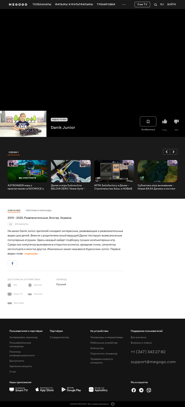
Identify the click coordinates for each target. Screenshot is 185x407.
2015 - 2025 (15, 218)
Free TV (142, 4)
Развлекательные (36, 218)
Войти (171, 4)
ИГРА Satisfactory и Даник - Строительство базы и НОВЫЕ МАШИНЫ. (113, 187)
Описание (14, 210)
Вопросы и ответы (141, 342)
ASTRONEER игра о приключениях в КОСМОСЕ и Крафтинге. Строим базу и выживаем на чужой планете (26, 187)
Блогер (54, 218)
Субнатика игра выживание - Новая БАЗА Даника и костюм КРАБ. (156, 187)
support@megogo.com (153, 362)
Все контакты (138, 337)
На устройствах (99, 331)
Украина (65, 218)
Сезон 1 (14, 152)
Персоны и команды (39, 210)
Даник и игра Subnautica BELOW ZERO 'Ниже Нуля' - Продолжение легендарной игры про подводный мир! (68, 187)
